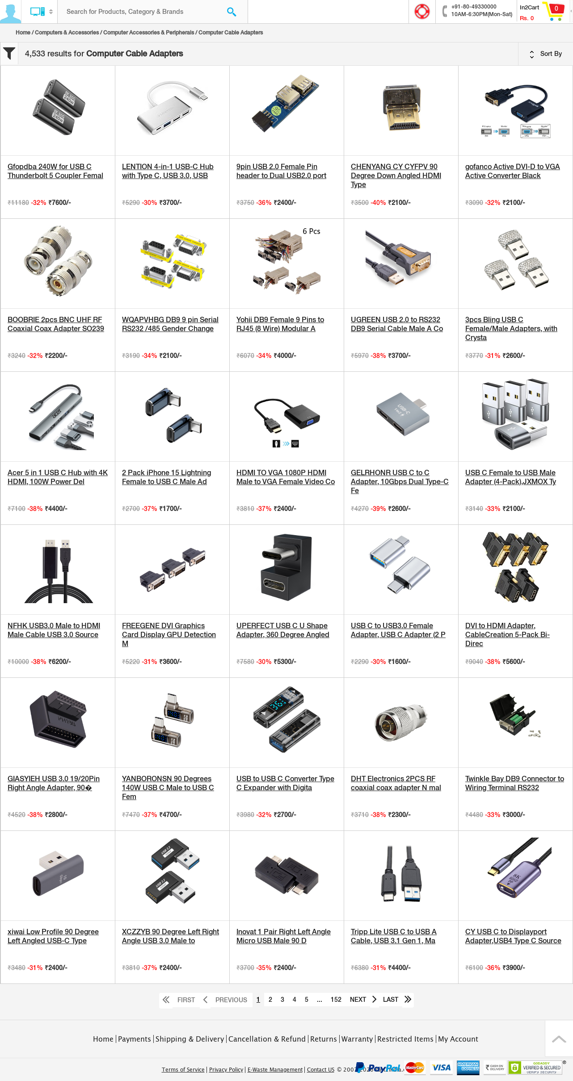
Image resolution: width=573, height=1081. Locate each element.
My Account (458, 1039)
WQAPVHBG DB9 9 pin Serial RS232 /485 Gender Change (170, 324)
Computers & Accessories (67, 33)
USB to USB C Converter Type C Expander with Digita (285, 783)
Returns (323, 1039)
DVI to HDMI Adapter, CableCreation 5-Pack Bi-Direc (507, 634)
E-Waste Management (275, 1070)
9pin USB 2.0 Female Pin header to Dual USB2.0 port (281, 171)
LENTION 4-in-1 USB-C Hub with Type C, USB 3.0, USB (168, 171)
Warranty (357, 1039)
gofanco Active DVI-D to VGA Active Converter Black (512, 171)
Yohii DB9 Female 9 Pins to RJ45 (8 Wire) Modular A (280, 324)
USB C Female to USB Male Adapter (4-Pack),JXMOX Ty (510, 477)
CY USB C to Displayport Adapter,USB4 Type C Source (513, 936)
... (319, 999)
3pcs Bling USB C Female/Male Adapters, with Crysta (511, 328)
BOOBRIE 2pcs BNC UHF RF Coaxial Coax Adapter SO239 (56, 324)
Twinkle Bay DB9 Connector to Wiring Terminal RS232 (514, 783)
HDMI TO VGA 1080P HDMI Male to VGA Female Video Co (285, 477)
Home (23, 33)
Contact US (320, 1070)
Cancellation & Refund (267, 1039)
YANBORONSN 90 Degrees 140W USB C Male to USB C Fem (168, 788)
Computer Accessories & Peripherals (148, 33)
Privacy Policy (226, 1070)
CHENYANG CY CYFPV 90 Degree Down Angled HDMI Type (396, 175)
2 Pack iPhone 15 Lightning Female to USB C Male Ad (166, 477)
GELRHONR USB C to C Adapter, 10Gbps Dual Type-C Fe (400, 481)
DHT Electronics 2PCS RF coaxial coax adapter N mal (396, 783)
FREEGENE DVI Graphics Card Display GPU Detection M (169, 634)
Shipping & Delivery (190, 1039)
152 (336, 999)
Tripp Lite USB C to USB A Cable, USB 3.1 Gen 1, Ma (394, 936)
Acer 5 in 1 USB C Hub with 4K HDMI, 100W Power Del (58, 477)
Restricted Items (405, 1039)
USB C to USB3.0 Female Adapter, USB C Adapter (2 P (398, 630)
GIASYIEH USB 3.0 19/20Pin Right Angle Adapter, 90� (54, 783)
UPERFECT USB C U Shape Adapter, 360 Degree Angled (282, 630)
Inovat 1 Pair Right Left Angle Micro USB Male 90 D (283, 936)
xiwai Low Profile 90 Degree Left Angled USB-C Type (53, 936)
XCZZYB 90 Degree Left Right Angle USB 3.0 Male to (170, 936)
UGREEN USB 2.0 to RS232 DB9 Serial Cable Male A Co (397, 324)
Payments (134, 1039)
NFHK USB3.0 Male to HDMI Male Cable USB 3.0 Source (54, 630)
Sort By (546, 54)
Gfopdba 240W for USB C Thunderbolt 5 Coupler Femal (55, 171)
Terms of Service (183, 1070)
